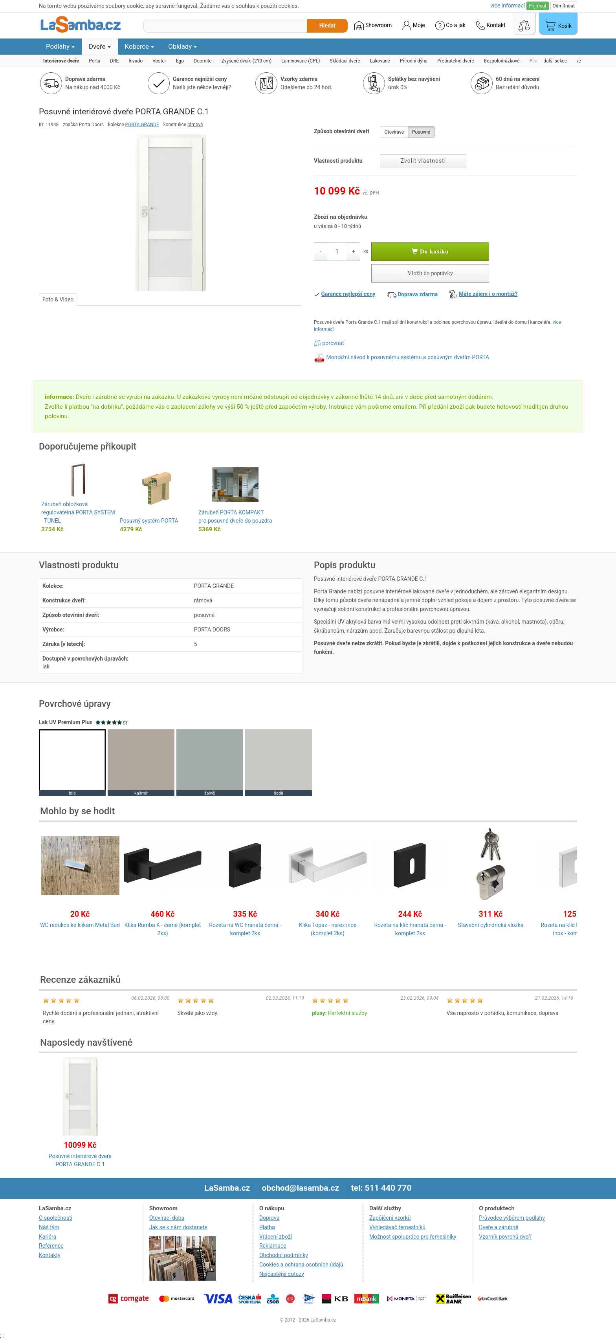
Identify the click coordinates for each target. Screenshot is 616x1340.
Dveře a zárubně (498, 1227)
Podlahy (60, 46)
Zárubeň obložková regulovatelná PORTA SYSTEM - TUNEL (78, 512)
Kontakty (49, 1255)
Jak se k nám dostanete (178, 1227)
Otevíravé (394, 132)
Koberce (139, 46)
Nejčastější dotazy (281, 1274)
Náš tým (49, 1227)
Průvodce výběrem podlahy (512, 1218)
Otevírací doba (167, 1218)
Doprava (269, 1218)
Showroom (373, 25)
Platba (267, 1227)
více (507, 5)
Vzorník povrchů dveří (505, 1237)
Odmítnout (564, 6)
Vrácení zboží (275, 1237)
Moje (413, 25)
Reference (51, 1246)
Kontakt (491, 25)
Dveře (100, 46)
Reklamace (272, 1246)
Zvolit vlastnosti (423, 161)
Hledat (327, 25)
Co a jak (450, 25)
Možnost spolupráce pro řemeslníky (412, 1237)
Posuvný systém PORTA (149, 521)
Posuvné (421, 132)
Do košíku (430, 251)
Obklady (182, 46)
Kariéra (47, 1237)
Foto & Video (57, 299)
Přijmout (537, 6)
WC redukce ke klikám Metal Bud (80, 925)
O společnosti (55, 1218)
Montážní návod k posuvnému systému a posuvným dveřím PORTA (407, 357)
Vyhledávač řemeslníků (397, 1227)
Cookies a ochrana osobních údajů (301, 1264)
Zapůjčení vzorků (390, 1218)
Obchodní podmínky (283, 1255)
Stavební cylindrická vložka (491, 925)
